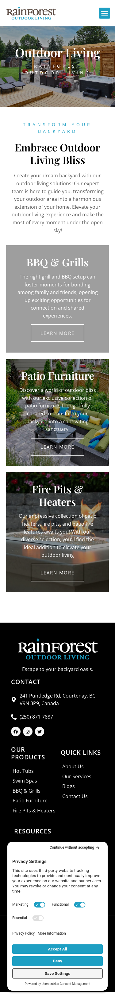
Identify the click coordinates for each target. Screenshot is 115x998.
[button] (104, 13)
